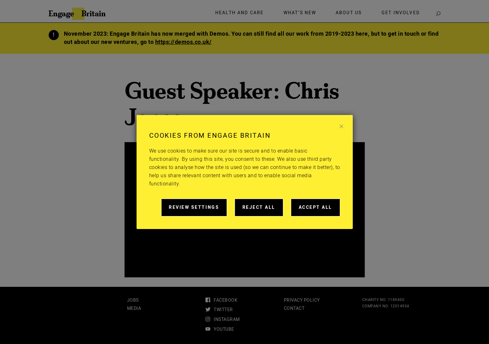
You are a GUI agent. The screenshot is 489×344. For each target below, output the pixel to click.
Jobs (133, 300)
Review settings (198, 210)
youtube (224, 329)
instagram (227, 319)
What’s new (300, 13)
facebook (225, 300)
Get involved (401, 13)
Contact (294, 308)
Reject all (262, 210)
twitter (223, 309)
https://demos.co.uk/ (183, 42)
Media (134, 308)
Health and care (239, 13)
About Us (349, 13)
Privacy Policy (302, 300)
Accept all (319, 210)
